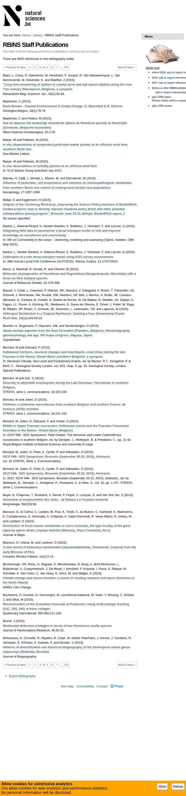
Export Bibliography (22, 676)
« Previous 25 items (15, 67)
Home (26, 35)
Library (37, 35)
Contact (102, 686)
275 (66, 67)
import (178, 72)
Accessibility (85, 686)
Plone (117, 686)
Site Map (67, 686)
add (169, 72)
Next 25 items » (126, 67)
